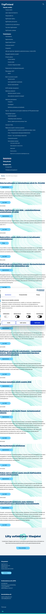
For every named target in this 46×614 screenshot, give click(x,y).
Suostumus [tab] (8, 294)
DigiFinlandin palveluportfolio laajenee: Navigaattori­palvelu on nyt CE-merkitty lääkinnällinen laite (22, 265)
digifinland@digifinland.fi (6, 597)
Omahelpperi (10, 104)
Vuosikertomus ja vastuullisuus (12, 24)
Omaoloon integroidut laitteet (14, 64)
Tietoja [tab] (38, 294)
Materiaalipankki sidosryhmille (16, 145)
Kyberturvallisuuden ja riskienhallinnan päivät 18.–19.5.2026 (22, 183)
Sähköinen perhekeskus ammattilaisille (16, 107)
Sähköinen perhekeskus (11, 99)
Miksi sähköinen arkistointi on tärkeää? (16, 96)
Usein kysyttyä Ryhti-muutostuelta (15, 82)
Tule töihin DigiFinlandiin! (11, 27)
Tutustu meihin (7, 7)
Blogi (3, 243)
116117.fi (9, 73)
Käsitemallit (12, 148)
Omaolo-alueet (11, 62)
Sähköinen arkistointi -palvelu (14, 93)
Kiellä (8, 322)
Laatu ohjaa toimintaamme (11, 13)
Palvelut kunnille (11, 79)
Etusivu (3, 176)
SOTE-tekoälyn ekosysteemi (12, 88)
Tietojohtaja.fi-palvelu (10, 113)
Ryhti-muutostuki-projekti (11, 77)
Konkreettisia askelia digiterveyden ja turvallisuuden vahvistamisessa (20, 238)
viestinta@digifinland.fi (6, 598)
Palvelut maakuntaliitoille (13, 84)
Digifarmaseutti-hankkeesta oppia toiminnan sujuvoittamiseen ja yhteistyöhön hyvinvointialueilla (19, 503)
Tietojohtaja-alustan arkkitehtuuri (15, 118)
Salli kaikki (37, 322)
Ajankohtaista (7, 158)
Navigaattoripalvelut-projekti (12, 54)
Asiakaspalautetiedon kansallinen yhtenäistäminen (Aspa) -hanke (21, 130)
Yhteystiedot (7, 161)
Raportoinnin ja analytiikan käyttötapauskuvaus (19, 153)
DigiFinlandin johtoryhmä (11, 21)
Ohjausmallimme (9, 15)
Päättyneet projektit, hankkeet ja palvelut (14, 128)
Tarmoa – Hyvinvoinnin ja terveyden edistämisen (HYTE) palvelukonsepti (22, 110)
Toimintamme (7, 34)
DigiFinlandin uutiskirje (10, 30)
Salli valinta (23, 322)
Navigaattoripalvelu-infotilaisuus (12, 446)
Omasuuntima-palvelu (12, 138)
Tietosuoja (3, 607)
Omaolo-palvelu (9, 57)
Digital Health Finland (10, 42)
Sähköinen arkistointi (10, 91)
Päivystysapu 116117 (9, 71)
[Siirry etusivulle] (7, 4)
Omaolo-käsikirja (11, 59)
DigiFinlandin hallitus (10, 18)
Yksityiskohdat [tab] (23, 294)
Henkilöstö (6, 572)
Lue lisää (4, 202)
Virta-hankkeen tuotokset (13, 141)
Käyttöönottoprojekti (12, 116)
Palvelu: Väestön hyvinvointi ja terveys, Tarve (17, 121)
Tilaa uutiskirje (22, 548)
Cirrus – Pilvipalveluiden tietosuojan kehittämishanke (19, 132)
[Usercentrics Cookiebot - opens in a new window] (37, 290)
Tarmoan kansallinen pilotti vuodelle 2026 (15, 382)
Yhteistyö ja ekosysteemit (11, 170)
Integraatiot (8, 48)
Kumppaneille (7, 164)
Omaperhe (10, 101)
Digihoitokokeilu (9, 39)
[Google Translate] (43, 4)
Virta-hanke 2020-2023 (15, 143)
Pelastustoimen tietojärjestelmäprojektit (14, 68)
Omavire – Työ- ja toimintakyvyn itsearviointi (17, 135)
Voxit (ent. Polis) (9, 125)
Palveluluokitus (13, 151)
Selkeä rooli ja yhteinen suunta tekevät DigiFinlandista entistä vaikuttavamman (20, 474)
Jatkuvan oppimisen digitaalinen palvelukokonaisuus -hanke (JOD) (20, 51)
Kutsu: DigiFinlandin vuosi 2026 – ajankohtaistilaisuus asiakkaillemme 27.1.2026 (20, 211)
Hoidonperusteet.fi (9, 45)
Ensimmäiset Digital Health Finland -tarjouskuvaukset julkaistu (20, 412)
